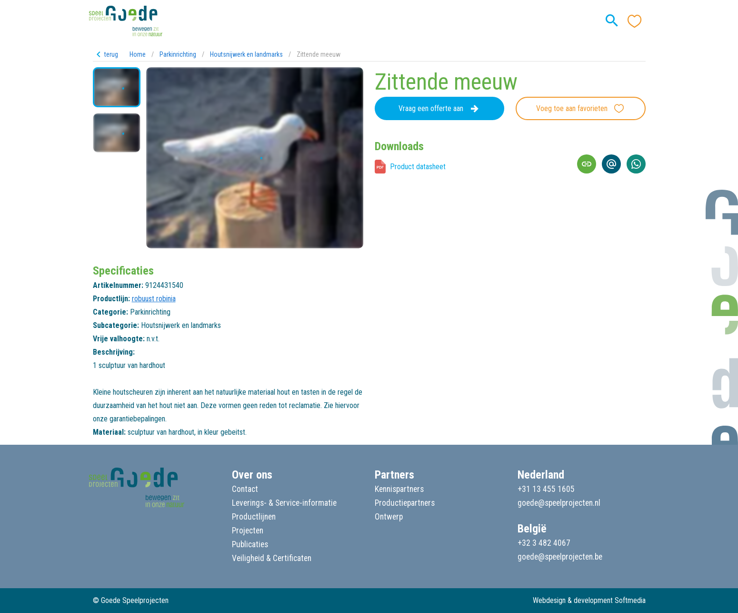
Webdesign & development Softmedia (589, 600)
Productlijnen (254, 516)
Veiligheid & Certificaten (271, 558)
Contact (245, 489)
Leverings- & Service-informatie (284, 503)
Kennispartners (399, 489)
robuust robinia (154, 298)
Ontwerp (389, 516)
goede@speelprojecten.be (560, 557)
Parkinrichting (178, 54)
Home (138, 54)
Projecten (247, 530)
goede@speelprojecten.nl (559, 503)
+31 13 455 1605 (546, 489)
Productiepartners (405, 503)
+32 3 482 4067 (544, 543)
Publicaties (250, 544)
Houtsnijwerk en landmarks (246, 54)
